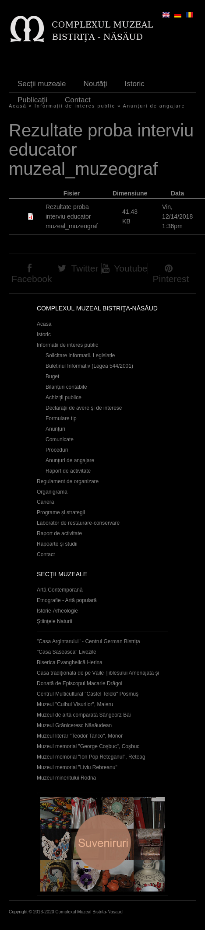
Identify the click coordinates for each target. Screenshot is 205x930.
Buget (52, 376)
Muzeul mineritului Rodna (66, 778)
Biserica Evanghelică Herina (69, 662)
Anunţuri (55, 429)
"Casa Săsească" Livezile (66, 652)
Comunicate (60, 439)
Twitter (85, 268)
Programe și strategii (61, 512)
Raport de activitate (68, 471)
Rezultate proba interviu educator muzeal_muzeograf (72, 216)
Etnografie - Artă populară (67, 600)
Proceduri (57, 450)
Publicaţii (32, 100)
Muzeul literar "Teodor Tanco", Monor (80, 736)
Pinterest (171, 279)
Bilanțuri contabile (66, 387)
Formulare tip (61, 418)
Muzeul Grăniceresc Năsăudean (74, 725)
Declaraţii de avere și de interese (84, 408)
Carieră (45, 502)
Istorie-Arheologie (57, 611)
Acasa (44, 324)
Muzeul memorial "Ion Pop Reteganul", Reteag (91, 757)
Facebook (31, 279)
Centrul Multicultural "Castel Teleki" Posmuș (87, 694)
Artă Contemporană (60, 590)
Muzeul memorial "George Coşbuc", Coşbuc (88, 746)
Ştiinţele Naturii (54, 621)
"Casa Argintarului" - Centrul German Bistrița (88, 641)
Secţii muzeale (42, 84)
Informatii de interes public (67, 345)
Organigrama (52, 492)
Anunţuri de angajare (154, 105)
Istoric (134, 84)
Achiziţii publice (63, 397)
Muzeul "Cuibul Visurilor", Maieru (75, 704)
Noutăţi (95, 84)
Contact (78, 100)
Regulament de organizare (68, 481)
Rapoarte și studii (57, 544)
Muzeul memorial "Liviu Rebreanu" (77, 767)
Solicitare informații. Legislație (80, 355)
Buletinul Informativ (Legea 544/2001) (89, 366)
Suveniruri (102, 844)
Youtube (130, 268)
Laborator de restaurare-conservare (78, 523)
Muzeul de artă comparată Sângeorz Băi (84, 715)
